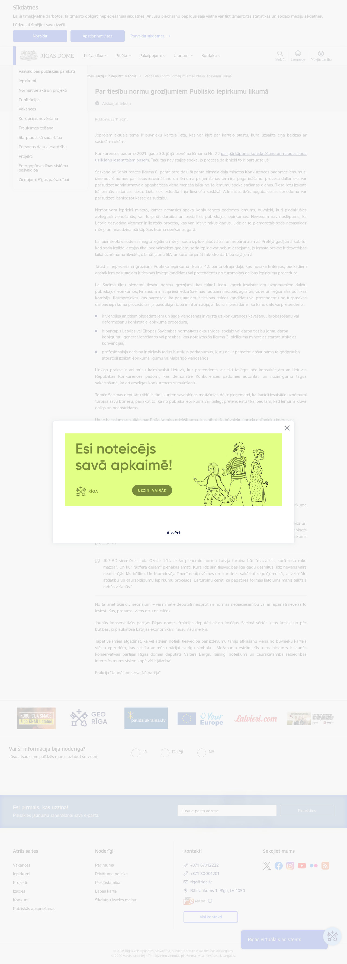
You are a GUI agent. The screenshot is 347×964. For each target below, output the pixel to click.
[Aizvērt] (287, 428)
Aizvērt (174, 532)
